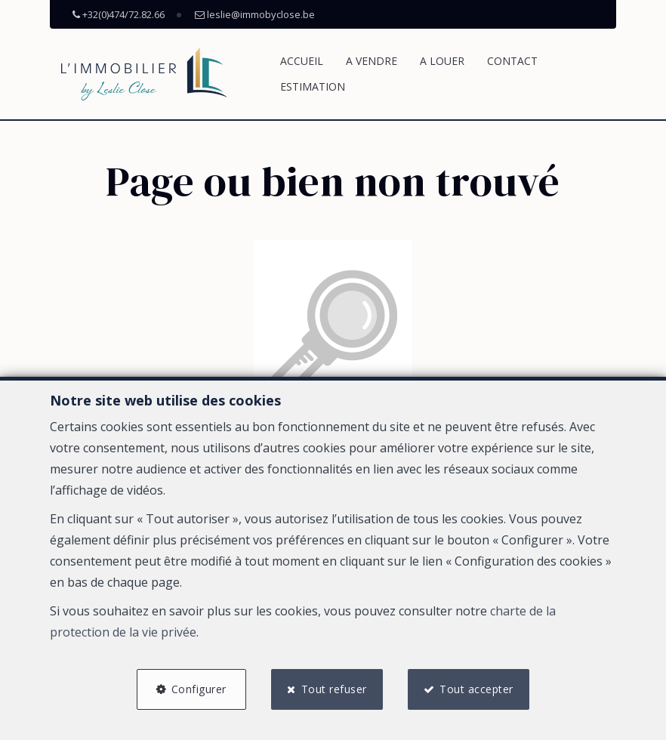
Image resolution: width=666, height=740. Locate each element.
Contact (512, 61)
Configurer (198, 689)
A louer (442, 61)
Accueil (301, 61)
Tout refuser (334, 689)
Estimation (312, 86)
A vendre (371, 61)
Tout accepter (477, 689)
